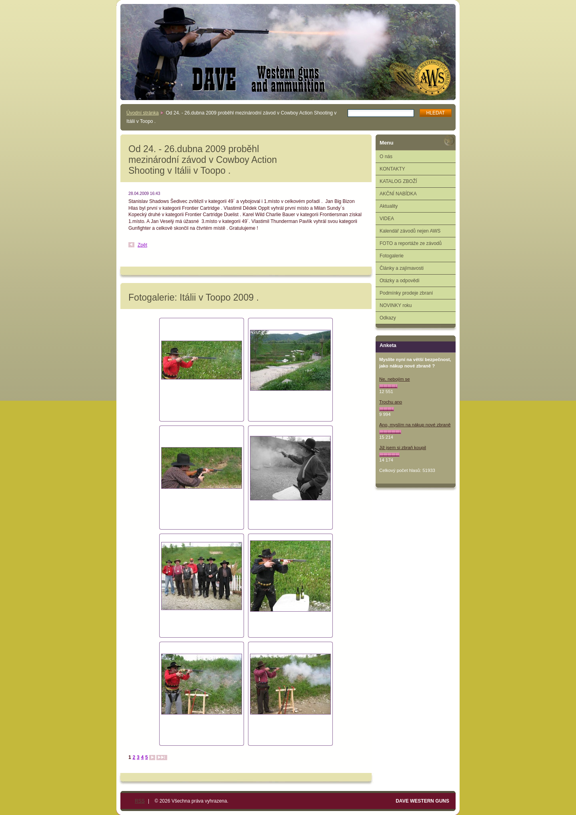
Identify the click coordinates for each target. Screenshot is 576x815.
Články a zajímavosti (402, 268)
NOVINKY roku (396, 305)
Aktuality (389, 206)
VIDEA (387, 218)
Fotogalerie (392, 256)
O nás (386, 156)
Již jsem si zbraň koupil (402, 447)
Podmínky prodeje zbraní (406, 293)
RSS (140, 801)
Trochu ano (390, 401)
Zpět (142, 245)
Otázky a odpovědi (399, 280)
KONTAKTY (392, 169)
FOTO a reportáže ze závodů (411, 243)
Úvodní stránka (142, 113)
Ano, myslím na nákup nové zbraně (415, 424)
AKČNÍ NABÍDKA (398, 194)
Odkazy (388, 318)
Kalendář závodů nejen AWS (410, 231)
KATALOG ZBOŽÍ (398, 181)
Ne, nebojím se (394, 379)
